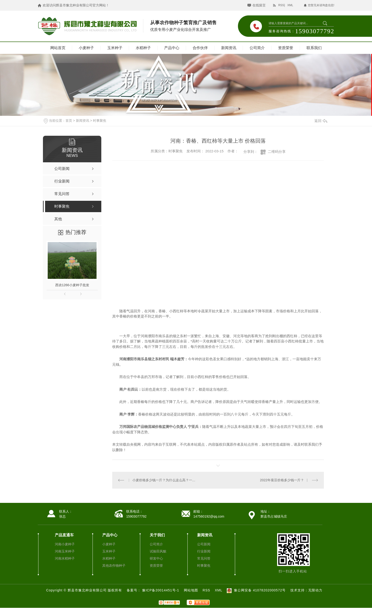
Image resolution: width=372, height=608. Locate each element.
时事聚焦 (99, 120)
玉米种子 (114, 48)
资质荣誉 (285, 48)
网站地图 (191, 590)
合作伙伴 (200, 48)
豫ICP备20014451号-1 (161, 590)
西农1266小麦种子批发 (72, 285)
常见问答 (203, 558)
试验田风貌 (158, 551)
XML (290, 5)
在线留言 (259, 5)
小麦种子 (86, 48)
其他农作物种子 (114, 565)
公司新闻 (203, 544)
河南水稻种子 (65, 558)
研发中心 (156, 558)
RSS (281, 5)
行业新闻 (203, 551)
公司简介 (257, 48)
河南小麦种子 (65, 544)
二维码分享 (277, 152)
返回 (320, 121)
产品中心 (171, 48)
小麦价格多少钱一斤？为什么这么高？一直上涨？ (165, 480)
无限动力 (315, 590)
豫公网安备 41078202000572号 (256, 590)
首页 (68, 120)
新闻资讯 (228, 48)
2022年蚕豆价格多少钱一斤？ (282, 480)
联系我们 (314, 48)
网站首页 (57, 48)
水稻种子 (143, 48)
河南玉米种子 (65, 551)
